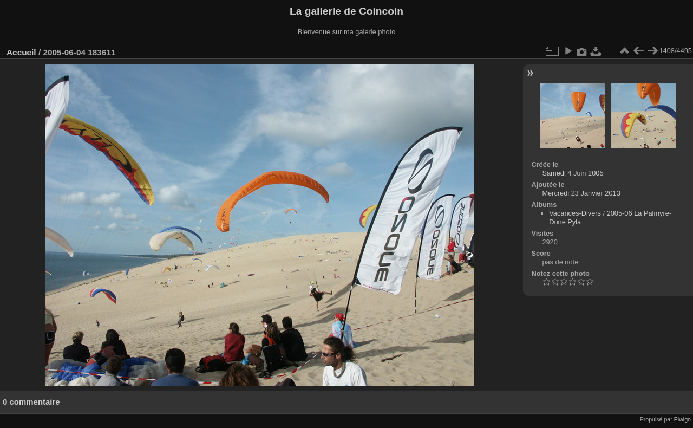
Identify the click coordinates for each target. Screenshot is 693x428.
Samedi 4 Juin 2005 (572, 173)
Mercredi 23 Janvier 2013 (581, 193)
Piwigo (682, 419)
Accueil (21, 52)
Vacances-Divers (575, 213)
